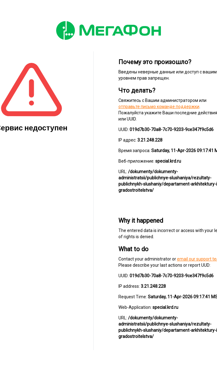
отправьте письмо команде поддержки (158, 106)
